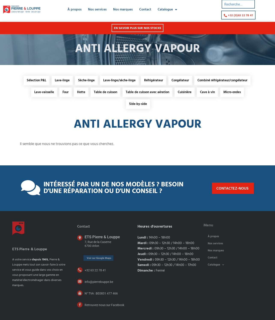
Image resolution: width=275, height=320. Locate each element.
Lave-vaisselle (44, 92)
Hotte (81, 92)
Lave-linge (62, 80)
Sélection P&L (36, 80)
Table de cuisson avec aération (147, 92)
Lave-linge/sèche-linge (119, 80)
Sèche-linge (86, 80)
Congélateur (180, 80)
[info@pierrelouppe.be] (79, 281)
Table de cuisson (105, 92)
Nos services (97, 6)
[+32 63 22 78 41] (79, 270)
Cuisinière (184, 92)
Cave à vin (207, 92)
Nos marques (123, 6)
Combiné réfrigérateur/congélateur (222, 80)
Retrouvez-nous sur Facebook (104, 305)
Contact (145, 6)
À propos (74, 6)
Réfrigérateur (153, 80)
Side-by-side (138, 104)
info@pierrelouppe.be (99, 282)
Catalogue (167, 6)
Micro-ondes (232, 92)
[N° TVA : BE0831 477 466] (79, 293)
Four (66, 92)
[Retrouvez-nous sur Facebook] (79, 304)
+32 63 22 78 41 (95, 270)
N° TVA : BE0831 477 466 (101, 293)
